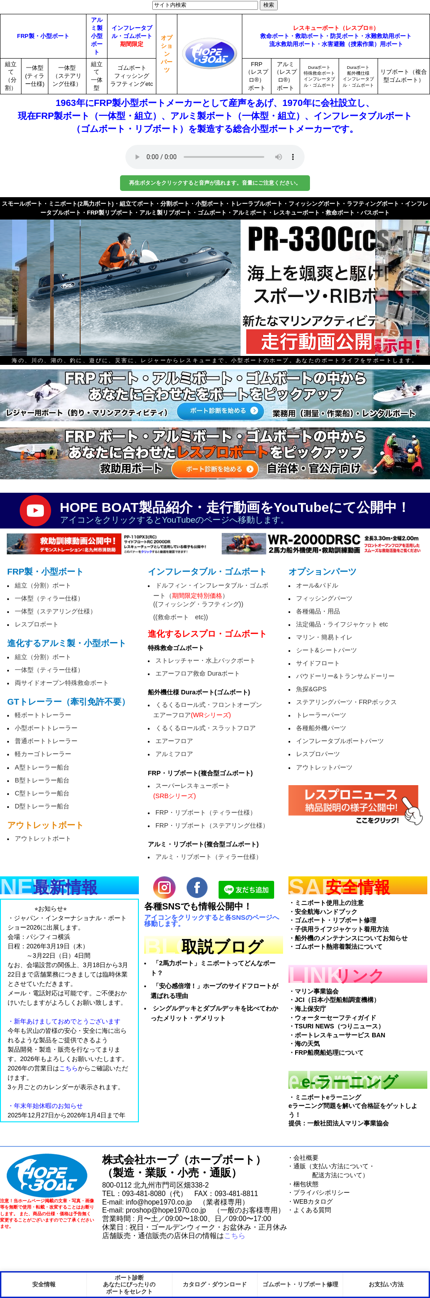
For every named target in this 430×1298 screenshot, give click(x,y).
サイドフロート (318, 663)
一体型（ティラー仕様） (49, 598)
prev (22, 282)
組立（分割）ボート (43, 585)
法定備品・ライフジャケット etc (342, 624)
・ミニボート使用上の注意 (326, 902)
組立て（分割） (11, 76)
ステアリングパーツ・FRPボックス (346, 702)
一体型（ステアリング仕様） (67, 75)
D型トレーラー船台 (42, 806)
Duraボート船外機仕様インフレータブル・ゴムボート (358, 76)
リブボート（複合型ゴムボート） (403, 75)
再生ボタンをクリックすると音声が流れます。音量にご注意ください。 (215, 183)
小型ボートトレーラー (46, 727)
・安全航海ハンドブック (322, 911)
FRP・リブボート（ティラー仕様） (205, 812)
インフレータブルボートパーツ (340, 740)
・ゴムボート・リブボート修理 (332, 920)
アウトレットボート (43, 838)
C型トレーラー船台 (42, 793)
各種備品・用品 (318, 611)
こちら (234, 1235)
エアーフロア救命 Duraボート (197, 673)
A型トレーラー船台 (42, 767)
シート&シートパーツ (326, 650)
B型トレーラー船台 (42, 780)
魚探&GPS (311, 689)
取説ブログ (222, 947)
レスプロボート (37, 624)
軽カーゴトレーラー (43, 753)
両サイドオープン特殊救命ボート (62, 682)
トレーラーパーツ (321, 715)
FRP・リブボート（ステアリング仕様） (212, 825)
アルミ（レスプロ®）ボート (285, 76)
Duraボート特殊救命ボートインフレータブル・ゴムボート (319, 76)
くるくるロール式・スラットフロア (205, 727)
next (407, 282)
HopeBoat (47, 1176)
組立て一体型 (97, 76)
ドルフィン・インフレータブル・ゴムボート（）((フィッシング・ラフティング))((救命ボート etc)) (210, 601)
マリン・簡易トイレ (324, 637)
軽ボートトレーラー (43, 715)
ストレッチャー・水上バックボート (205, 660)
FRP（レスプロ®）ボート (256, 76)
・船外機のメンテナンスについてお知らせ (348, 938)
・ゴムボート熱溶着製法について (335, 946)
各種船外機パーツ (321, 727)
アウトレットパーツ (324, 767)
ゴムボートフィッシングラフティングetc (131, 75)
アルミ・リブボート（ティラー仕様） (208, 856)
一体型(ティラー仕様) (34, 75)
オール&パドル (317, 585)
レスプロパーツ (318, 753)
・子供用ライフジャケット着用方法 (338, 929)
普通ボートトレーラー (46, 740)
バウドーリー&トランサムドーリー (345, 676)
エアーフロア (174, 740)
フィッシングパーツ (324, 598)
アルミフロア (174, 753)
